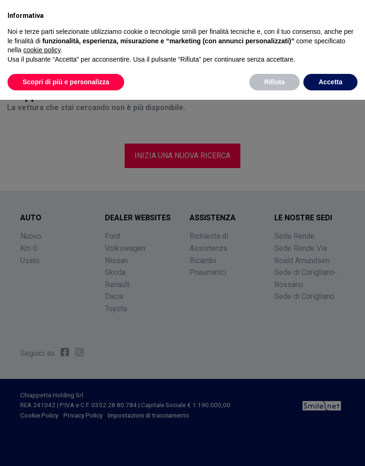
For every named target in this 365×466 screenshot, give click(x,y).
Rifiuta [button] (274, 82)
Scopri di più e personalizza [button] (66, 82)
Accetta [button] (330, 82)
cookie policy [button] (41, 50)
